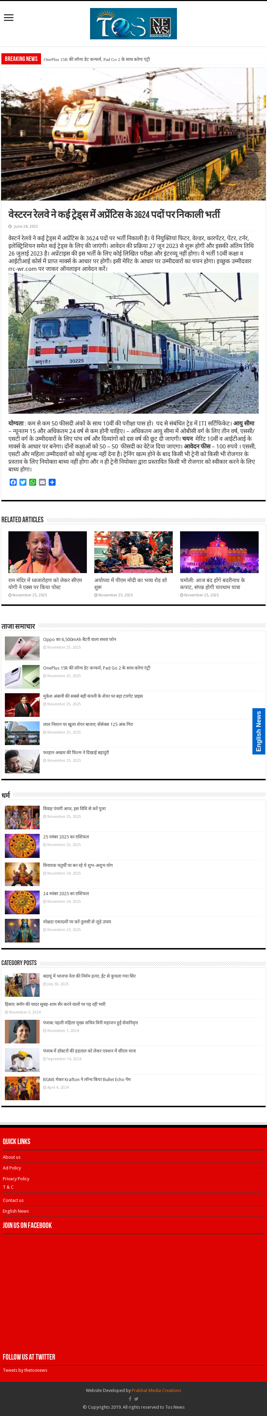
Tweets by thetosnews (25, 1370)
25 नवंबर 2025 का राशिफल (66, 836)
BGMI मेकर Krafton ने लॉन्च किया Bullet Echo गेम (87, 1079)
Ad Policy (12, 1168)
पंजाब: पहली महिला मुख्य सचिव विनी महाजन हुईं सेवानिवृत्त (90, 1022)
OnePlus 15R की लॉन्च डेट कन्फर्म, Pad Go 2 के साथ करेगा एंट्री (97, 59)
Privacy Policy (16, 1178)
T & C (8, 1187)
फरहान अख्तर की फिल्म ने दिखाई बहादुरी (76, 752)
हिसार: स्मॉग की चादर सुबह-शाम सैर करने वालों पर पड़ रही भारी (55, 1004)
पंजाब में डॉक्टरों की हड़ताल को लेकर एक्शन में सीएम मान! (89, 1051)
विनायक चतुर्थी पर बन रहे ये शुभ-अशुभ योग (78, 865)
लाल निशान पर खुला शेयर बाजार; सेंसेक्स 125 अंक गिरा (88, 724)
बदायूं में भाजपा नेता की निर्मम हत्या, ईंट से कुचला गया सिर (89, 976)
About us (12, 1157)
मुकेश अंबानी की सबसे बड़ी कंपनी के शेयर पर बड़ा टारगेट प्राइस (93, 696)
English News (16, 1211)
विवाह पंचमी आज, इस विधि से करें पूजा (74, 808)
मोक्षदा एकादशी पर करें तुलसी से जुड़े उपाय (77, 921)
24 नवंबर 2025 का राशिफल (66, 893)
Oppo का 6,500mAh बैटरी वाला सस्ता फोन (79, 639)
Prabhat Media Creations (156, 1390)
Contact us (13, 1200)
